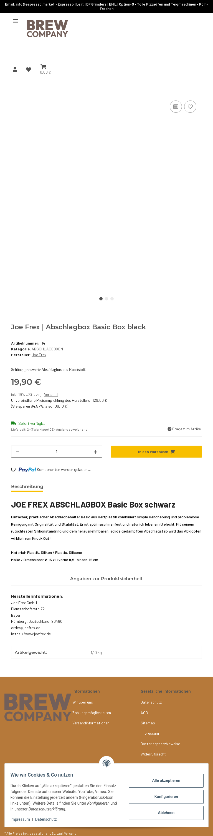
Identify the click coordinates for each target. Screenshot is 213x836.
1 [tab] (101, 298)
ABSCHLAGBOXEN (47, 349)
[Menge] (56, 451)
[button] (15, 69)
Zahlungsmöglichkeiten (91, 712)
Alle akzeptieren (163, 780)
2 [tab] (106, 298)
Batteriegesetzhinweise (160, 743)
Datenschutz (49, 819)
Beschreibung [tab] (27, 486)
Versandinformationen (90, 722)
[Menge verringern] (17, 451)
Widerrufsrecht (153, 754)
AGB (144, 712)
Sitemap (148, 722)
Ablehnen (163, 812)
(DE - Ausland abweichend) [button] (68, 429)
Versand (51, 394)
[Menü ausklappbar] (15, 18)
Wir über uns (82, 702)
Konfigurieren (163, 796)
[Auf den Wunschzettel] (190, 107)
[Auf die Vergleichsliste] (176, 107)
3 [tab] (112, 298)
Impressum (23, 819)
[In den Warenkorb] (15, 93)
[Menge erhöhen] (96, 451)
